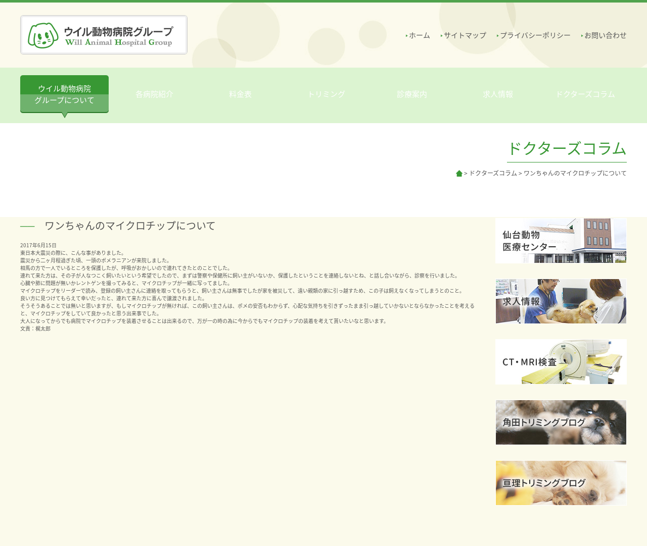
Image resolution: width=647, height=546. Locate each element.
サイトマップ (465, 35)
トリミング (326, 93)
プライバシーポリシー (535, 35)
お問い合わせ (605, 35)
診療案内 (412, 93)
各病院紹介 (154, 93)
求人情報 (498, 93)
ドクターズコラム (585, 93)
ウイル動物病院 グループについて (64, 94)
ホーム (419, 35)
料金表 (240, 93)
